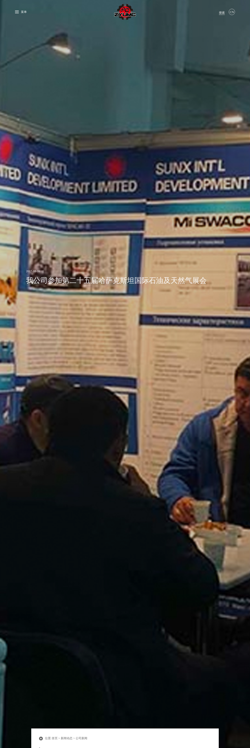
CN (232, 12)
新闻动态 (66, 738)
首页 (55, 738)
